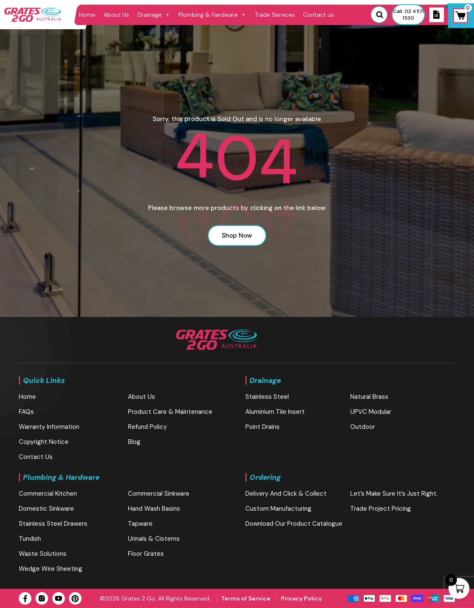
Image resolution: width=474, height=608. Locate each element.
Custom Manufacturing (278, 508)
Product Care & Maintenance (170, 412)
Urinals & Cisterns (154, 539)
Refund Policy (147, 427)
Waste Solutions (42, 554)
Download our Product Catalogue (293, 523)
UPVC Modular (370, 412)
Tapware (140, 523)
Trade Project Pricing (380, 508)
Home (87, 14)
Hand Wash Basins (154, 508)
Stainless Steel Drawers (53, 523)
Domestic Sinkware (46, 508)
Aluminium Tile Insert (275, 412)
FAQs (26, 412)
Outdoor (362, 427)
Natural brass (369, 397)
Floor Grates (146, 554)
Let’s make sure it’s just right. (394, 493)
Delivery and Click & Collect (285, 493)
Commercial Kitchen (48, 493)
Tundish (30, 539)
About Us (116, 14)
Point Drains (262, 427)
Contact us (318, 14)
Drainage (154, 14)
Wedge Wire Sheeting (50, 569)
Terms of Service (245, 598)
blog (134, 442)
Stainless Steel (267, 397)
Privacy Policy (301, 598)
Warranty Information (49, 427)
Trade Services (275, 14)
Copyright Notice (44, 442)
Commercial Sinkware (158, 493)
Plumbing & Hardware (212, 14)
